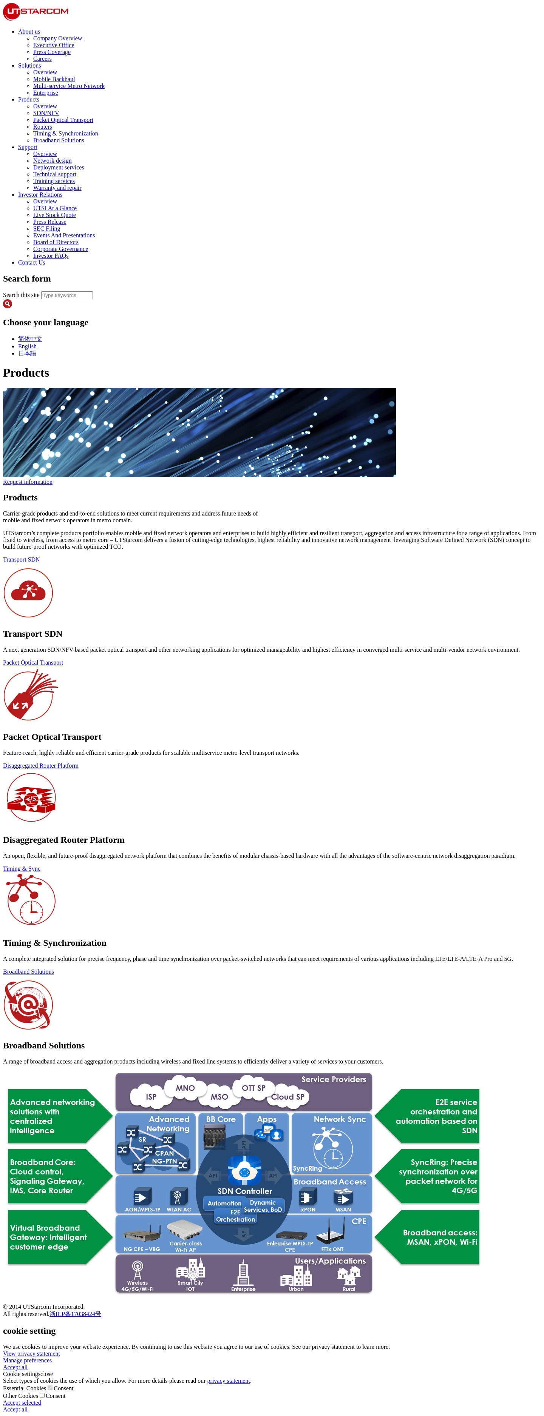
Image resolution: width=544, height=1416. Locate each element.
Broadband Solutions (58, 140)
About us (29, 31)
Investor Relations (40, 194)
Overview (45, 72)
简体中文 (30, 339)
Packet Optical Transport (63, 120)
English (27, 346)
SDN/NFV (46, 113)
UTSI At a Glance (55, 208)
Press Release (49, 222)
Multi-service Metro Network (69, 86)
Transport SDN (21, 559)
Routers (42, 126)
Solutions (29, 65)
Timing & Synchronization (65, 133)
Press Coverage (52, 52)
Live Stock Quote (54, 215)
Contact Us (31, 262)
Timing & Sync (21, 868)
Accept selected (22, 1402)
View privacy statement (31, 1353)
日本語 (27, 353)
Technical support (54, 174)
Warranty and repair (57, 188)
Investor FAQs (50, 255)
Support (27, 147)
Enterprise (45, 92)
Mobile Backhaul (54, 79)
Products (28, 99)
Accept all (15, 1367)
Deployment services (58, 167)
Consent (63, 1388)
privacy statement (228, 1381)
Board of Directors (56, 242)
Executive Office (53, 45)
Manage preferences (27, 1360)
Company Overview (57, 38)
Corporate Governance (60, 249)
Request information (28, 482)
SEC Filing (46, 228)
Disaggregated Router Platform (41, 765)
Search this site (22, 295)
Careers (42, 58)
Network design (52, 160)
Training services (54, 181)
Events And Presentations (64, 235)
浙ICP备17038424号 (75, 1314)
